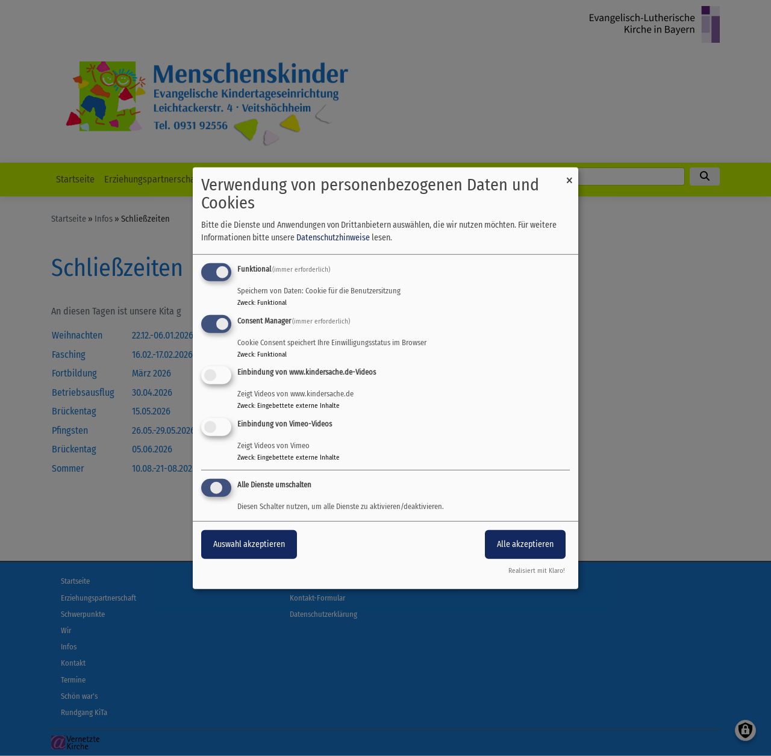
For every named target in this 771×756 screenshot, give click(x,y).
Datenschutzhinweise (333, 238)
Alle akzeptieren (525, 544)
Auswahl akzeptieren (249, 544)
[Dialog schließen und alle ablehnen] (569, 174)
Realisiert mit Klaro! (536, 571)
